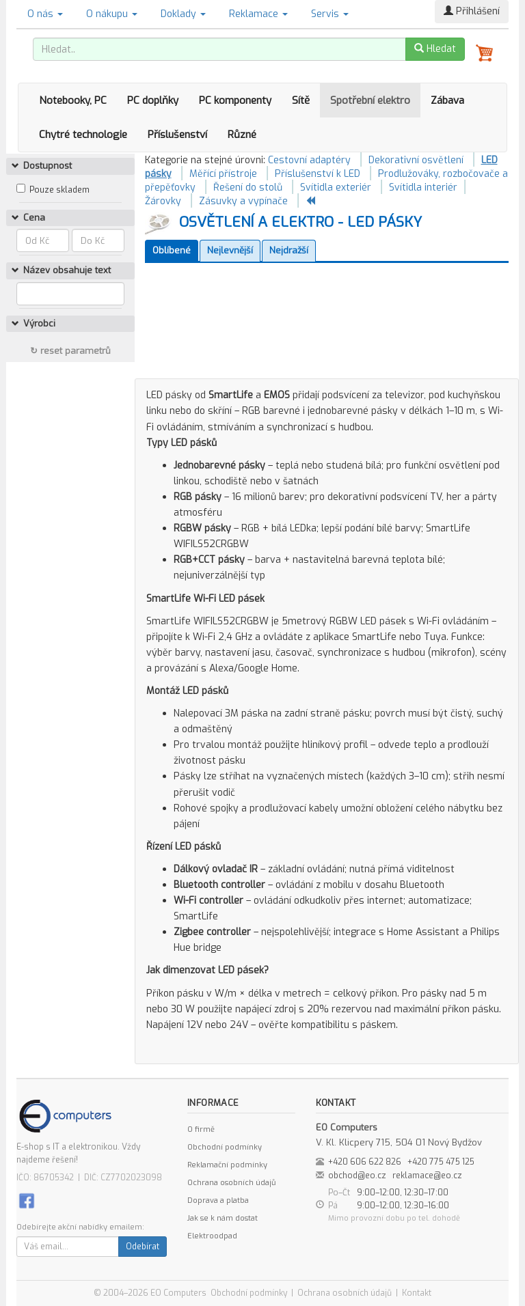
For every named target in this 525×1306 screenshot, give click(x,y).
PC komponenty (235, 100)
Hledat (435, 48)
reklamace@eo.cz (427, 1175)
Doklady (183, 14)
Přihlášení (472, 11)
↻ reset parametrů (70, 351)
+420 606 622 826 (364, 1161)
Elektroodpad (212, 1236)
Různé (242, 134)
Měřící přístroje (223, 173)
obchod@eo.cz (357, 1175)
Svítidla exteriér (335, 187)
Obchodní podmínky (224, 1147)
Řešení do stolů (247, 187)
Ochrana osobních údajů (231, 1183)
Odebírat (142, 1246)
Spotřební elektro (370, 100)
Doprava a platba (218, 1200)
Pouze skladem (59, 189)
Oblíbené (171, 250)
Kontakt (416, 1293)
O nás (45, 14)
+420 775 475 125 (440, 1161)
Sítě (301, 100)
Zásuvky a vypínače (243, 201)
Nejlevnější (230, 250)
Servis (330, 14)
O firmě (201, 1129)
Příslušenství (177, 134)
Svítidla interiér (423, 187)
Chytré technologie (83, 134)
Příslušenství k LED (317, 173)
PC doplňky (152, 100)
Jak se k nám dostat (222, 1218)
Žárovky (163, 201)
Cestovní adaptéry (309, 160)
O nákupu (111, 14)
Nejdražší (288, 250)
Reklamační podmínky (227, 1165)
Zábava (447, 100)
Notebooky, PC (73, 100)
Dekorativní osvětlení (415, 160)
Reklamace (258, 14)
